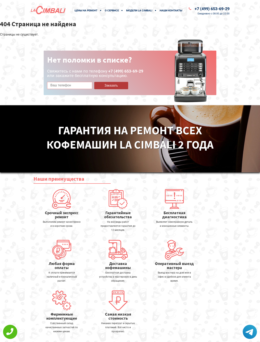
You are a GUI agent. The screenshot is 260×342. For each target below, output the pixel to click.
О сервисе (112, 10)
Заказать (111, 85)
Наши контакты (171, 10)
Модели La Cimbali (139, 10)
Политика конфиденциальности (101, 336)
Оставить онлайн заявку (142, 327)
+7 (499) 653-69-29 (212, 8)
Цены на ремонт (86, 10)
